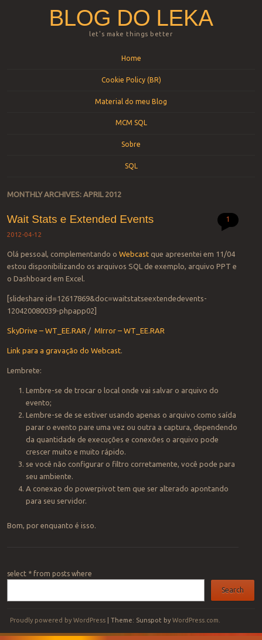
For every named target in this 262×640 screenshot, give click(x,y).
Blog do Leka (131, 17)
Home (131, 58)
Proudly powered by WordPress (58, 620)
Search (233, 590)
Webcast (134, 254)
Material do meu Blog (131, 101)
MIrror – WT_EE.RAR (129, 330)
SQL (131, 166)
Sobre (131, 144)
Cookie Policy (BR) (131, 80)
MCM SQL (131, 122)
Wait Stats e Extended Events (80, 219)
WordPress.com (195, 620)
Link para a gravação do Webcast (64, 350)
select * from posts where (49, 573)
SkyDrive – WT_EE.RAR (46, 330)
